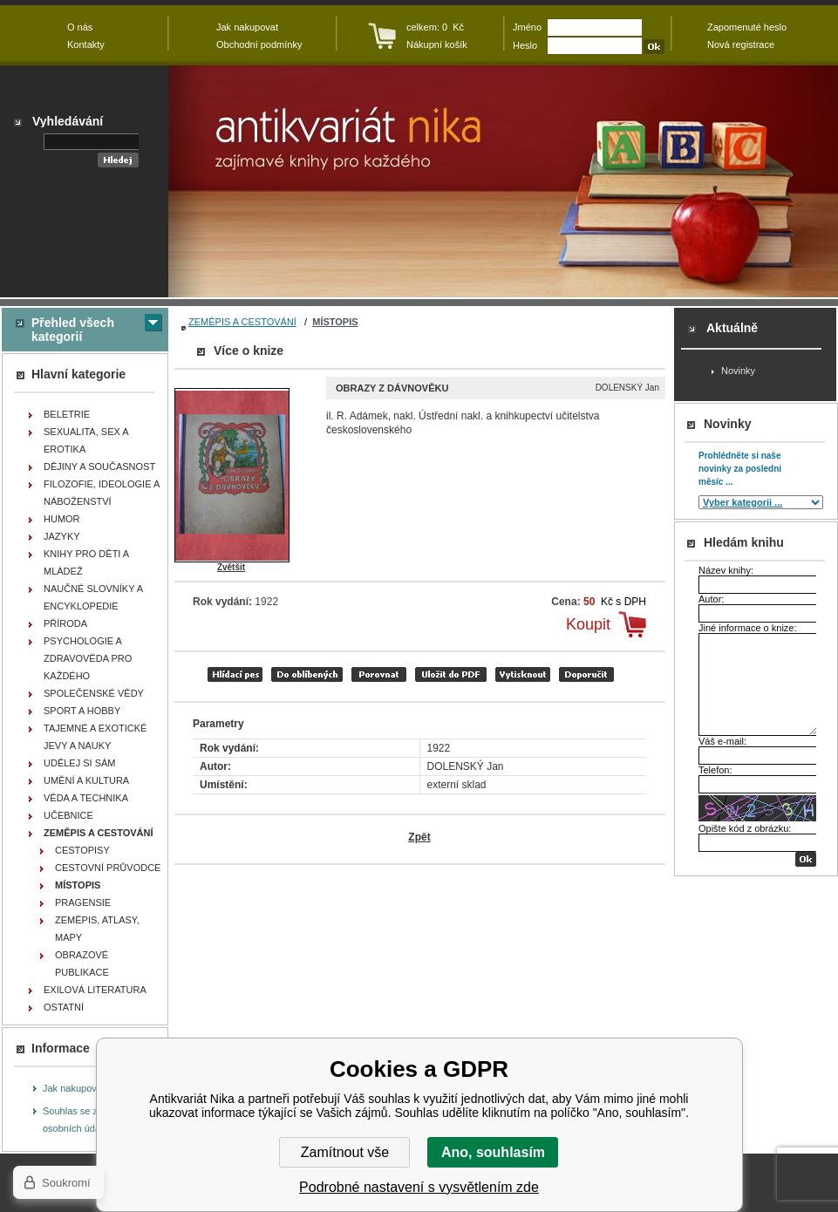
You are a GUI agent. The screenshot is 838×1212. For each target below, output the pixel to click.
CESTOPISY (82, 850)
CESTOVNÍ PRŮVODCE (107, 867)
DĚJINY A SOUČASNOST (99, 466)
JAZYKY (62, 536)
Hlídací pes (235, 674)
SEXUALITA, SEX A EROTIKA (86, 440)
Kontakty (86, 44)
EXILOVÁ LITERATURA (95, 989)
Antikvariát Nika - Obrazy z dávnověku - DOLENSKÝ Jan (503, 181)
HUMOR (62, 519)
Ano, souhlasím (493, 1152)
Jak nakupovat (74, 1088)
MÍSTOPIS (335, 322)
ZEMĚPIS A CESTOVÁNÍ (242, 322)
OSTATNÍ (64, 1007)
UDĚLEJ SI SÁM (80, 763)
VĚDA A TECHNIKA (86, 798)
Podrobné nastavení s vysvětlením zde (419, 1187)
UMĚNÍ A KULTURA (86, 780)
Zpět (419, 837)
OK (805, 859)
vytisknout (522, 674)
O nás (79, 27)
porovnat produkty (378, 674)
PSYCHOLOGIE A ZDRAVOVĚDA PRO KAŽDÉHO (88, 658)
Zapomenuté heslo (747, 27)
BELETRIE (67, 414)
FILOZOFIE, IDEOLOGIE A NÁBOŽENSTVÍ (102, 493)
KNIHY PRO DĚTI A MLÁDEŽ (86, 562)
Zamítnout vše (345, 1152)
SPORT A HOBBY (82, 710)
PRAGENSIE (83, 902)
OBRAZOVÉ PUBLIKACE (82, 963)
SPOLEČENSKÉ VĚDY (94, 693)
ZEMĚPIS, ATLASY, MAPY (97, 929)
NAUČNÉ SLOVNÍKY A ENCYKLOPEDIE (93, 597)
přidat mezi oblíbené (307, 674)
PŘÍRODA (65, 623)
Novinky (738, 370)
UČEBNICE (68, 815)
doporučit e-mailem (586, 674)
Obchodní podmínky (259, 44)
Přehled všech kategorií (72, 330)
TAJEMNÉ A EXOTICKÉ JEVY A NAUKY (95, 737)
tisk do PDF (451, 674)
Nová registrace (740, 44)
